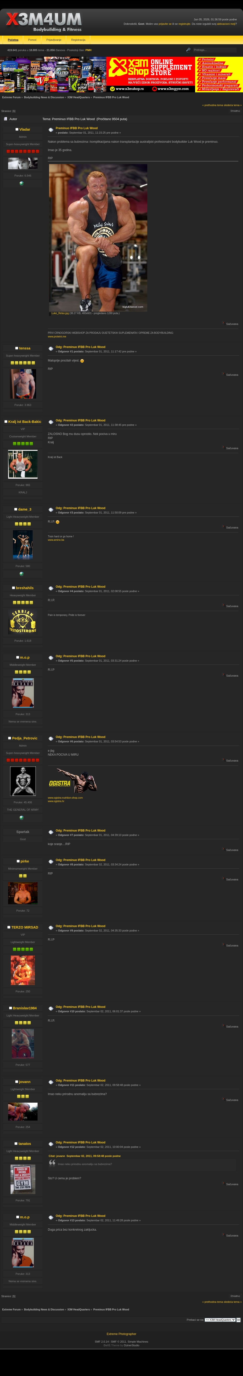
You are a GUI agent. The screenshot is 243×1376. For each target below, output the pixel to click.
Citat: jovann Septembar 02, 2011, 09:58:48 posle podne (85, 1155)
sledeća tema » (233, 105)
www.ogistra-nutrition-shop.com (65, 797)
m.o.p (24, 657)
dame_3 (24, 509)
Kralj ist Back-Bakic (24, 422)
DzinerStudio (131, 1345)
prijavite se (165, 23)
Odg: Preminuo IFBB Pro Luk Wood (80, 347)
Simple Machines (138, 1341)
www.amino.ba (56, 540)
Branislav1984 (25, 1008)
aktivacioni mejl (226, 23)
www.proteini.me (57, 336)
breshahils (25, 588)
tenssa (24, 348)
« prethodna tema (212, 105)
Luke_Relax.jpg (59, 313)
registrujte (184, 23)
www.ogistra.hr (56, 801)
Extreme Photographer (121, 1334)
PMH (88, 50)
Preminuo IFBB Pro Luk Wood (77, 128)
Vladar (24, 129)
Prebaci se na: (195, 1319)
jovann (24, 1082)
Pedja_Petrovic (24, 738)
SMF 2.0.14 (102, 1341)
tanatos (24, 1144)
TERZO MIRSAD (24, 927)
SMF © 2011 (118, 1341)
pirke (25, 861)
